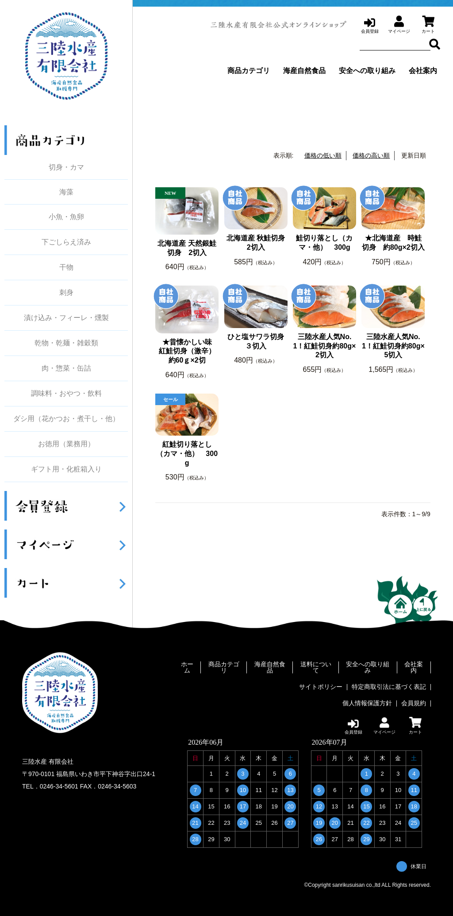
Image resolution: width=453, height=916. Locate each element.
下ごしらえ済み (66, 242)
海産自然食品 (304, 70)
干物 (66, 267)
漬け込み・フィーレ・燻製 (66, 317)
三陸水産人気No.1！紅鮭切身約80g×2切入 (324, 346)
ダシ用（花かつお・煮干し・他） (66, 418)
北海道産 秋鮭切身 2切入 (257, 242)
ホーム (187, 667)
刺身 (66, 292)
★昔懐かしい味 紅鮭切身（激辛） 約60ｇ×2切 (189, 351)
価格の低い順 (323, 155)
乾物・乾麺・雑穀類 (66, 343)
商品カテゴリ (248, 70)
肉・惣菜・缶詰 (66, 368)
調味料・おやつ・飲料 (66, 393)
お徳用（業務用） (66, 444)
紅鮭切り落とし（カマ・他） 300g (187, 454)
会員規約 (413, 702)
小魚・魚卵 (66, 216)
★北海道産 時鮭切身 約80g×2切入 (393, 242)
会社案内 (423, 70)
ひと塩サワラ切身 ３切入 (257, 341)
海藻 (66, 192)
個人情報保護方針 (367, 702)
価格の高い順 (371, 155)
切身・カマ (66, 167)
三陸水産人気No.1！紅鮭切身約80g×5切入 (393, 346)
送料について (315, 667)
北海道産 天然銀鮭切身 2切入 (186, 248)
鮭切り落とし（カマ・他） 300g (324, 242)
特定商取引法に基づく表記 (389, 686)
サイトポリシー (320, 686)
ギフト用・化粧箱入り (66, 469)
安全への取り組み (367, 70)
